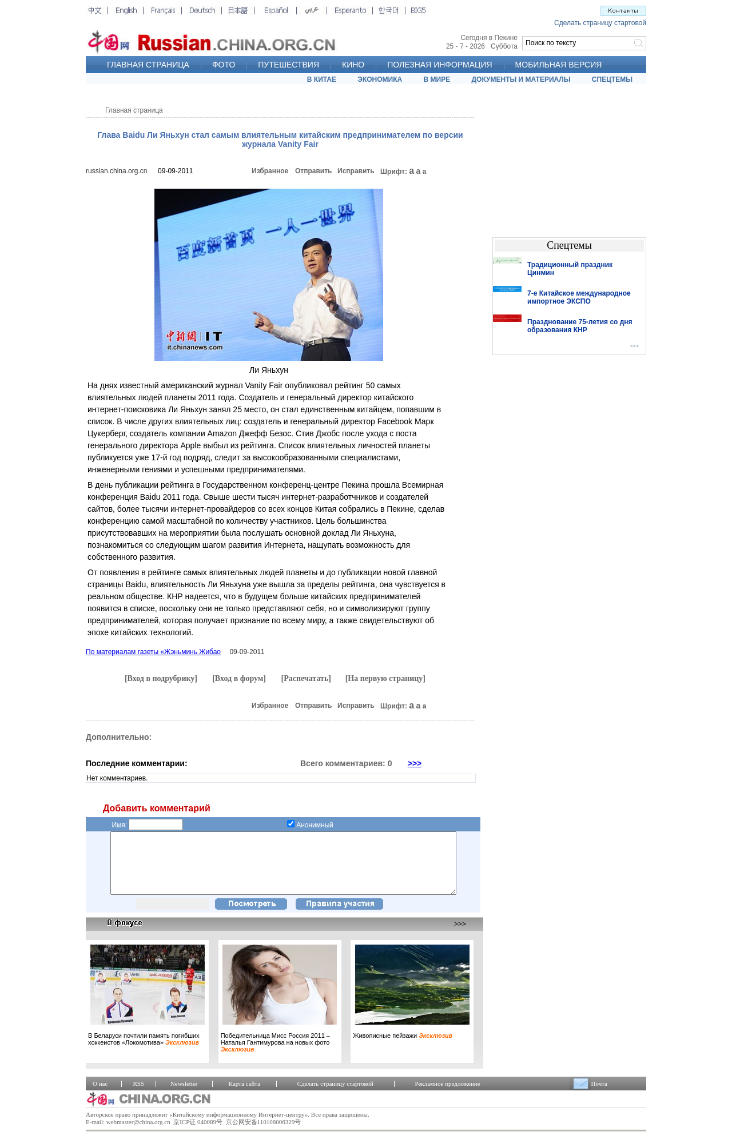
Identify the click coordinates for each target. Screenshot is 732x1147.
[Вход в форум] (239, 678)
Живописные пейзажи (402, 1047)
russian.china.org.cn (116, 171)
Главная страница (134, 110)
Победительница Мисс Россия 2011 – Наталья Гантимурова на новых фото (275, 1054)
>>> (415, 763)
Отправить (313, 171)
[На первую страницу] (385, 678)
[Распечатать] (306, 678)
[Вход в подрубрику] (161, 678)
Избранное (270, 171)
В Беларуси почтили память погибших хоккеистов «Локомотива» (144, 1051)
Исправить (356, 171)
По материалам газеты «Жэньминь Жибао (153, 652)
